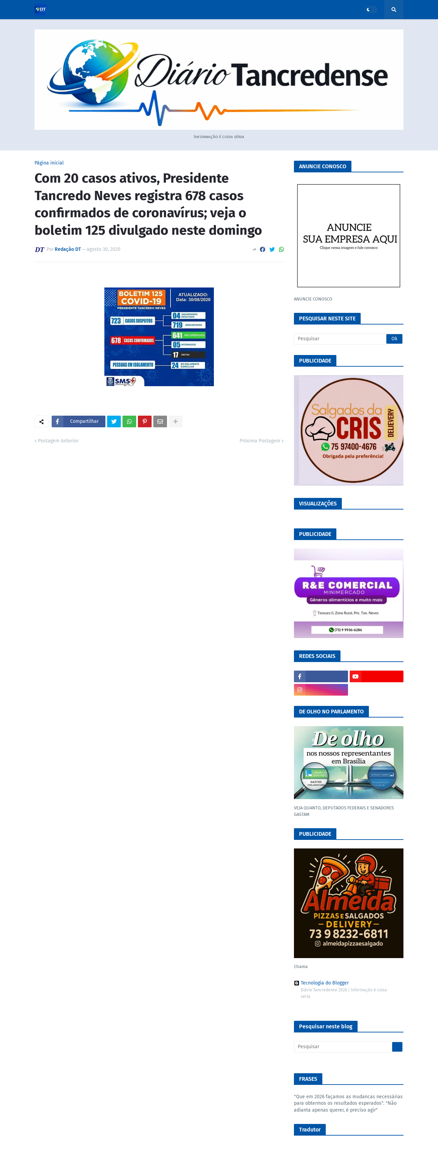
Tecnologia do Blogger (321, 983)
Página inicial (49, 163)
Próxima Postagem (260, 441)
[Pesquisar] (348, 339)
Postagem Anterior (58, 441)
